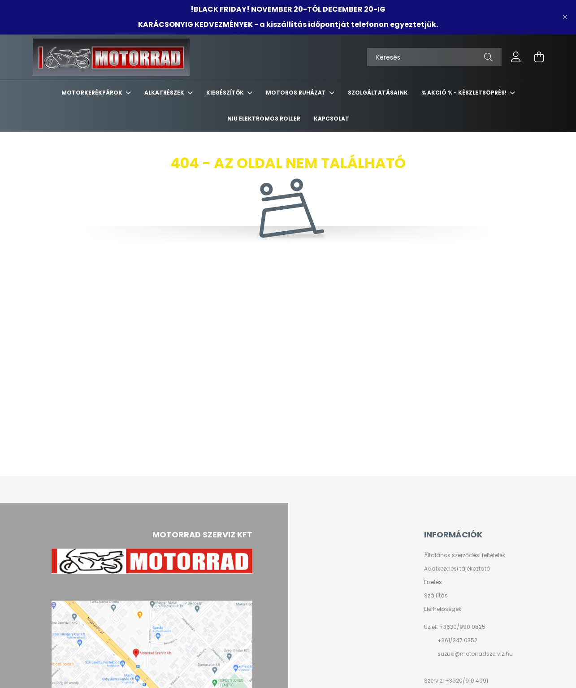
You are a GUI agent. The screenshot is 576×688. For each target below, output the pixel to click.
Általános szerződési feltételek (464, 555)
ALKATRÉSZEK (165, 92)
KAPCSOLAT (331, 118)
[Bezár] (565, 17)
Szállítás (436, 596)
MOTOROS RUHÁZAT (296, 92)
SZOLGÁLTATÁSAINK (378, 92)
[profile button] (516, 57)
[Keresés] (434, 57)
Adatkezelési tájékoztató (457, 569)
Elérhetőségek (442, 609)
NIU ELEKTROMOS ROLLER (263, 118)
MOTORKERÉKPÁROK (92, 92)
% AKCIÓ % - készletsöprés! (464, 92)
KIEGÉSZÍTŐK (225, 92)
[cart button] (539, 57)
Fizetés (433, 582)
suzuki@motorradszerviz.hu (475, 654)
